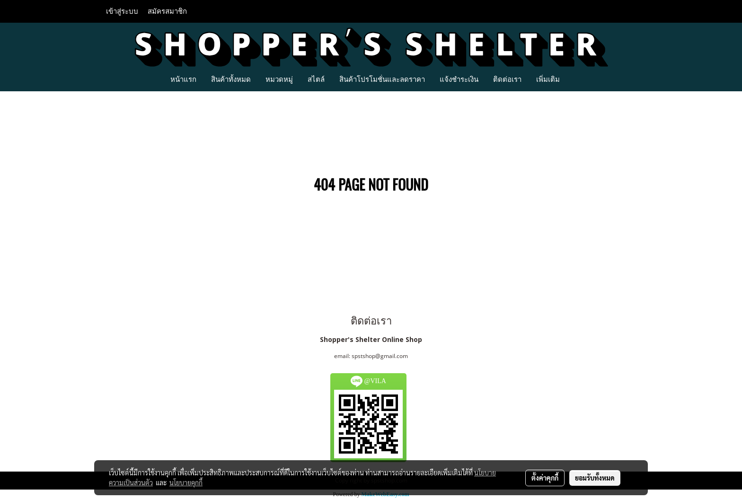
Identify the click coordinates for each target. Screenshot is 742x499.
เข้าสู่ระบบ (122, 11)
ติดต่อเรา (507, 79)
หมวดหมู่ (279, 79)
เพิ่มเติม (548, 79)
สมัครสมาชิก (167, 11)
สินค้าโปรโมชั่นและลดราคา (382, 79)
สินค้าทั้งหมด (231, 79)
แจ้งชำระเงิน (459, 79)
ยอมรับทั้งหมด (595, 477)
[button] (575, 79)
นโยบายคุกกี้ (186, 482)
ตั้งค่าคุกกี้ (544, 477)
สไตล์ (316, 79)
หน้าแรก (183, 79)
